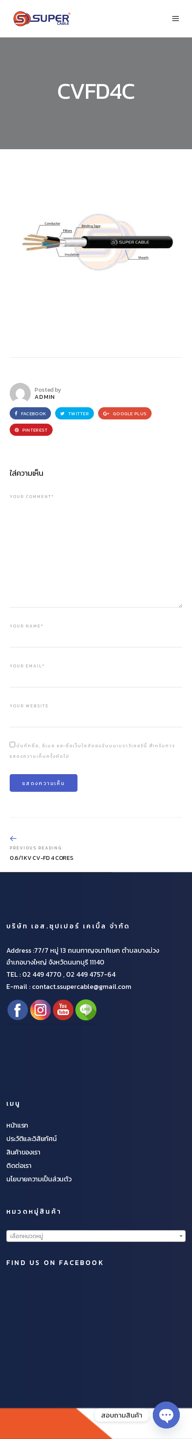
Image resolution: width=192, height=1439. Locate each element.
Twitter (74, 413)
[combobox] (96, 1236)
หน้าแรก (17, 1125)
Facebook (30, 413)
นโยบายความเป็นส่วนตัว (38, 1179)
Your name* (27, 626)
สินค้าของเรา (23, 1152)
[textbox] (96, 1236)
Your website (29, 706)
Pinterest (31, 430)
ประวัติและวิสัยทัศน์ (31, 1138)
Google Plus (125, 413)
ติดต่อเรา (19, 1165)
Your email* (27, 666)
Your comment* (32, 496)
